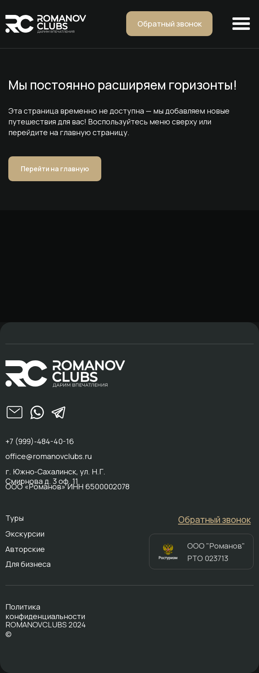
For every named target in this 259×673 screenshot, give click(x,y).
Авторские (25, 549)
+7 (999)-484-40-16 (39, 441)
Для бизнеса (28, 564)
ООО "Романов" (216, 546)
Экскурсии (24, 534)
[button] (169, 23)
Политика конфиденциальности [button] (45, 611)
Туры (14, 518)
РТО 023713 (207, 558)
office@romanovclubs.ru (48, 456)
